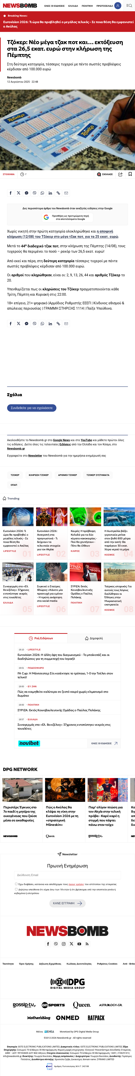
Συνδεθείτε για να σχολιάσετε (32, 408)
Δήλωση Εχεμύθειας (50, 963)
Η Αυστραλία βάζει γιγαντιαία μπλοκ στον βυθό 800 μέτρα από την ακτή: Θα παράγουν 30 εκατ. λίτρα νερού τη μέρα (117, 540)
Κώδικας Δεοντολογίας (79, 963)
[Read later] (130, 174)
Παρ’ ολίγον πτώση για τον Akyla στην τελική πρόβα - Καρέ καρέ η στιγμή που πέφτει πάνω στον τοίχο (106, 816)
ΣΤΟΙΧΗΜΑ (9, 174)
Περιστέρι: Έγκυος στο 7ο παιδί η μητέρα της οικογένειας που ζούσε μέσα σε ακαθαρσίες (20, 813)
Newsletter (35, 455)
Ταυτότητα (8, 963)
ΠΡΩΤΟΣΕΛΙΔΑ (105, 6)
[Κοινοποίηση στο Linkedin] (50, 193)
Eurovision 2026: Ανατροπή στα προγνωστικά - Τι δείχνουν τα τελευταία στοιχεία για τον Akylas (48, 540)
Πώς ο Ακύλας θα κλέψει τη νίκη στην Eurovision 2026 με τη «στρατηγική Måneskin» (62, 816)
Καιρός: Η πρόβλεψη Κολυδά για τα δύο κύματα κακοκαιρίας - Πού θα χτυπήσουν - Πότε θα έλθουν (84, 538)
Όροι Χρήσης (26, 963)
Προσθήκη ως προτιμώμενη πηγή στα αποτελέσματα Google (66, 217)
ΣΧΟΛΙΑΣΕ (105, 174)
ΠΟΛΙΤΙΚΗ (87, 6)
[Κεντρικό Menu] (129, 5)
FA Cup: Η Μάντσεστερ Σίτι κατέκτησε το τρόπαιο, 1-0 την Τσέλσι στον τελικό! (65, 675)
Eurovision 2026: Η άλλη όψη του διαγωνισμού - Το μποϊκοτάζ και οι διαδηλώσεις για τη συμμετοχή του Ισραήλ (64, 657)
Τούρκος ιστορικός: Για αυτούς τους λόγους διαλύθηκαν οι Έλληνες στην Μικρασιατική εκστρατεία (117, 595)
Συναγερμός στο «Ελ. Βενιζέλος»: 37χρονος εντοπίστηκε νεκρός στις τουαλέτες (16, 592)
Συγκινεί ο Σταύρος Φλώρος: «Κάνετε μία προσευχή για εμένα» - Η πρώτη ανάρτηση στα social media (50, 594)
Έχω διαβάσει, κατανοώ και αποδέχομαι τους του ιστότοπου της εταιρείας (67, 884)
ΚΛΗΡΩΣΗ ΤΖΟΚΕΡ (39, 475)
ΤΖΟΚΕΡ (15, 475)
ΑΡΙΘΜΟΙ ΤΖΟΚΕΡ (67, 475)
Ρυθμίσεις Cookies (107, 963)
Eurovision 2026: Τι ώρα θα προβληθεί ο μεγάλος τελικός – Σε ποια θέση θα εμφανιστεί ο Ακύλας (68, 24)
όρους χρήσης (76, 884)
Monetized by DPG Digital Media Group (79, 1031)
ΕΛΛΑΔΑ (73, 6)
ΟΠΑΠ (14, 485)
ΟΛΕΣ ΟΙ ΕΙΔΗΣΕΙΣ (54, 6)
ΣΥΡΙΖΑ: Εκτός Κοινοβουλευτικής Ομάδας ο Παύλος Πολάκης (82, 592)
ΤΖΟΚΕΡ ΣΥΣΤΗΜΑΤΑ (98, 475)
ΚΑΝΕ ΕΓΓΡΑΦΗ (67, 903)
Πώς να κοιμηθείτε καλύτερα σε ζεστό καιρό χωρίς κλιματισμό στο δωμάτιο (63, 693)
